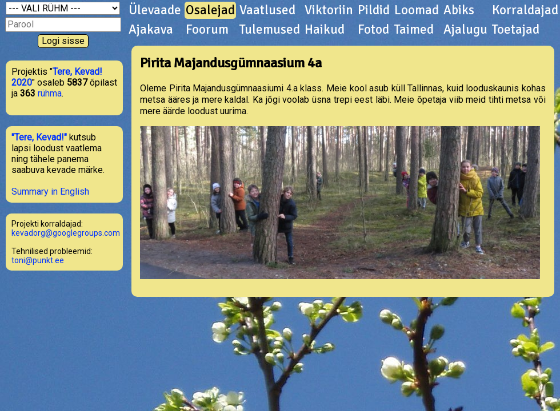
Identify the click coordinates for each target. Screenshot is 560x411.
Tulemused (269, 30)
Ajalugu (465, 30)
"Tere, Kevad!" (39, 137)
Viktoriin (329, 10)
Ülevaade (155, 10)
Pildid (374, 10)
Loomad (416, 10)
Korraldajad (525, 10)
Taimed (414, 30)
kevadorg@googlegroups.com (65, 232)
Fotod (373, 30)
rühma (50, 93)
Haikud (325, 30)
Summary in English (50, 191)
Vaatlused (267, 10)
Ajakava (151, 30)
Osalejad (210, 10)
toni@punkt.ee (37, 260)
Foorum (207, 30)
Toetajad (515, 30)
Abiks (458, 10)
